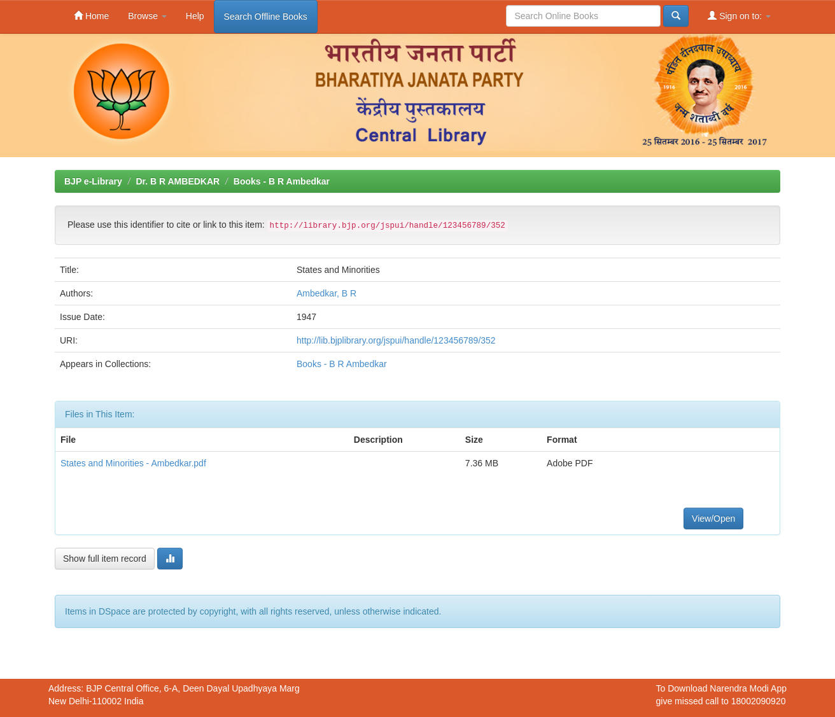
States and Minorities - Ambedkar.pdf (133, 463)
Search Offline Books (265, 16)
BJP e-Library (93, 181)
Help (195, 16)
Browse (147, 16)
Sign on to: (739, 15)
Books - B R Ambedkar (282, 181)
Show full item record (104, 558)
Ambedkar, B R (326, 293)
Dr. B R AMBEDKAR (178, 181)
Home (91, 15)
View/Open (713, 518)
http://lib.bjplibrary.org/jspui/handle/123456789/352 (396, 340)
